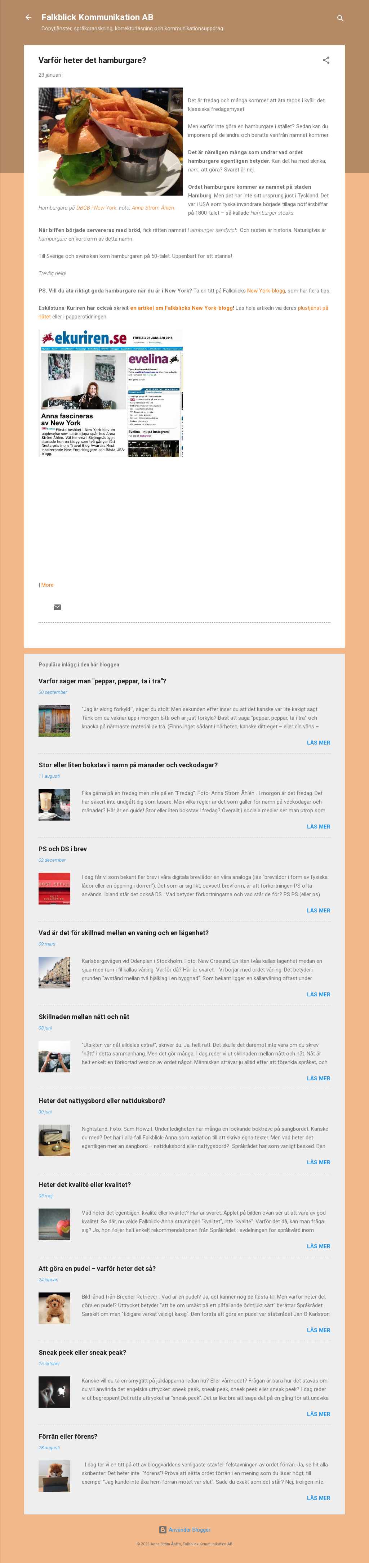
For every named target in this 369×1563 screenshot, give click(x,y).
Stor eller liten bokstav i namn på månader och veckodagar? (128, 765)
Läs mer (318, 743)
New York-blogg (266, 290)
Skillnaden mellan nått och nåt (84, 1017)
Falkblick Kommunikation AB (97, 17)
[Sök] (340, 20)
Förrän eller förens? (68, 1436)
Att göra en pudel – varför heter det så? (97, 1268)
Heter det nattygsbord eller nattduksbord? (102, 1100)
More (47, 585)
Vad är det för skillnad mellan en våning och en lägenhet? (124, 933)
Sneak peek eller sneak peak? (82, 1352)
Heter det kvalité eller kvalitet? (85, 1184)
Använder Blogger (184, 1530)
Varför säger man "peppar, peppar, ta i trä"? (102, 681)
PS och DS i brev (63, 849)
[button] (326, 61)
